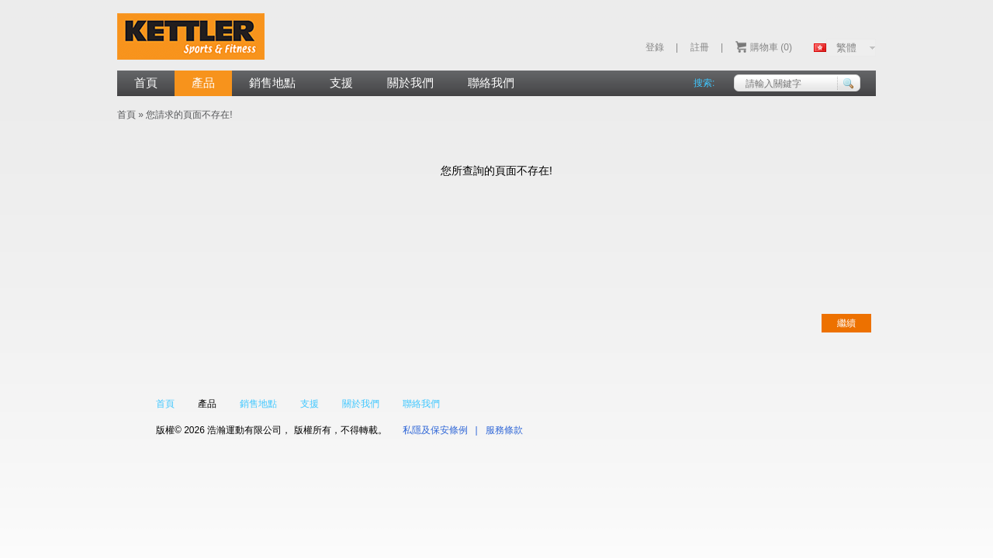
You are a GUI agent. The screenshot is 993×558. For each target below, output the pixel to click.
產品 (203, 82)
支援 (341, 82)
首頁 (145, 82)
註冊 (699, 47)
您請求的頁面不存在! (189, 114)
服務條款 (504, 430)
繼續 (846, 323)
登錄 (654, 47)
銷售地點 (272, 82)
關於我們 (410, 82)
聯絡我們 (491, 82)
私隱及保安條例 (435, 430)
